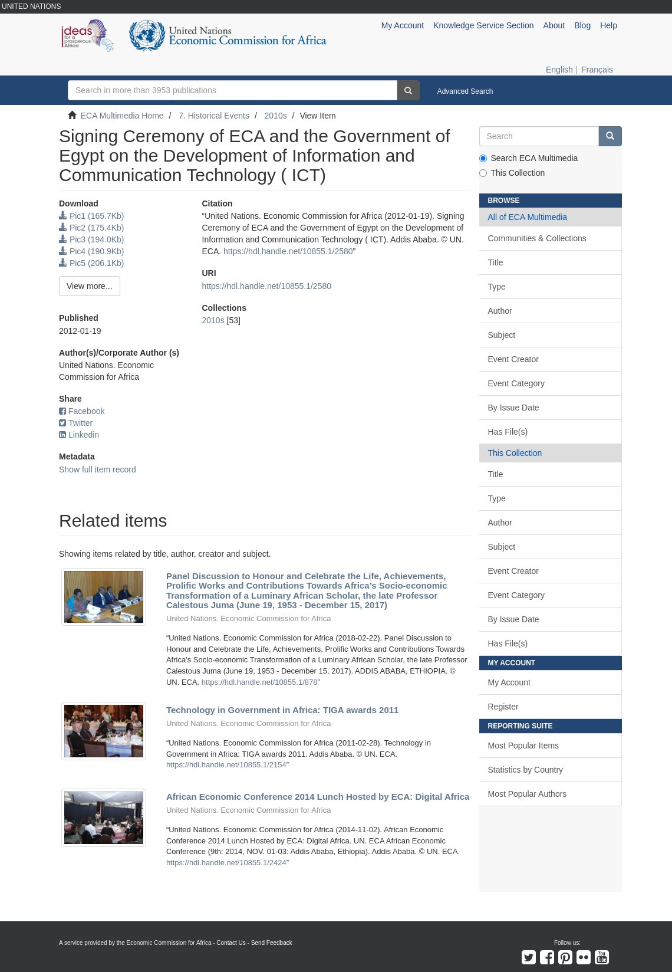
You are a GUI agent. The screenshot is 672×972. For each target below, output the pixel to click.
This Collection (512, 173)
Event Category (516, 383)
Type (497, 286)
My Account (509, 682)
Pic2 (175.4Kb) (91, 227)
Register (503, 706)
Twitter (76, 423)
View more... (90, 286)
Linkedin (79, 434)
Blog (582, 25)
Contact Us (230, 943)
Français (597, 69)
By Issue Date (513, 407)
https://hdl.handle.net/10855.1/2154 (226, 764)
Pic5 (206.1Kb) (91, 263)
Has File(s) (508, 431)
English (559, 69)
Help (608, 25)
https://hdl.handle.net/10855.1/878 (260, 682)
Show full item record (97, 469)
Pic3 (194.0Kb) (91, 239)
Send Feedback (271, 943)
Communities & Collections (537, 238)
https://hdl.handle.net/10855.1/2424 (226, 862)
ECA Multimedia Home (122, 115)
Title (495, 262)
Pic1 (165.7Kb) (91, 216)
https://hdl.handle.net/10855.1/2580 (288, 251)
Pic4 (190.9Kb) (91, 251)
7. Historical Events (214, 115)
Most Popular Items (523, 745)
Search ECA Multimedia (528, 158)
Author (500, 311)
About (554, 25)
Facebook (81, 411)
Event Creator (513, 359)
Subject (502, 335)
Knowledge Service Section (483, 25)
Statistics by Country (526, 769)
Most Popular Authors (527, 794)
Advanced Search (465, 91)
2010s (276, 115)
